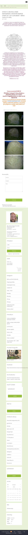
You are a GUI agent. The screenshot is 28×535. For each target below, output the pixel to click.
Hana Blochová (10, 434)
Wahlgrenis (9, 451)
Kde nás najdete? (10, 329)
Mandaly (9, 293)
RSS (14, 531)
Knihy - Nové (9, 290)
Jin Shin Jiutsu (10, 326)
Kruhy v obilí (9, 332)
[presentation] (14, 194)
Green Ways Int (10, 460)
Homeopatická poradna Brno (13, 448)
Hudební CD (9, 287)
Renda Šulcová (10, 446)
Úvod (1, 5)
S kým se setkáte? (10, 338)
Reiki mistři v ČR (10, 429)
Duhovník (9, 457)
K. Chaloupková (10, 437)
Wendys (8, 426)
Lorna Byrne (9, 443)
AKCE (5, 5)
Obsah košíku (9, 264)
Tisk (24, 531)
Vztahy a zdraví (10, 309)
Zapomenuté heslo (16, 253)
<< (8, 484)
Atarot (8, 440)
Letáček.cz (9, 454)
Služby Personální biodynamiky (10, 305)
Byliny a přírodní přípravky (12, 279)
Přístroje (8, 302)
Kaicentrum (9, 463)
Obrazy (8, 299)
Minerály (9, 296)
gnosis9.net (9, 423)
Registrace (10, 253)
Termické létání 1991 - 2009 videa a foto (13, 341)
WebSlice (19, 531)
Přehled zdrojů (10, 508)
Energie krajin (10, 431)
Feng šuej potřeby (10, 282)
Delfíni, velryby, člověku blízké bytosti (13, 323)
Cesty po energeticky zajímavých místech (11, 319)
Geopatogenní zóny (11, 284)
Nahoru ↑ (20, 533)
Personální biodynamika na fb (13, 420)
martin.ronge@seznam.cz (12, 236)
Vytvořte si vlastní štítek (15, 379)
